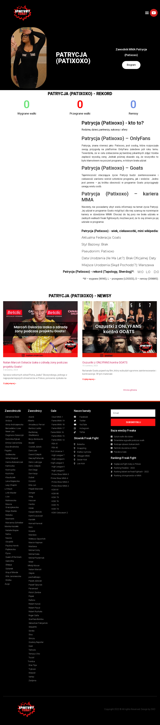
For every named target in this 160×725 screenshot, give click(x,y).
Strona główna (130, 390)
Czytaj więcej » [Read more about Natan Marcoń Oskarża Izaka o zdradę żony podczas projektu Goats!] (9, 383)
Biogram (131, 65)
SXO (153, 709)
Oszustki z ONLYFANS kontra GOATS (105, 362)
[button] (147, 13)
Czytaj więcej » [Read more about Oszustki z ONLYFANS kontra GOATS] (88, 379)
